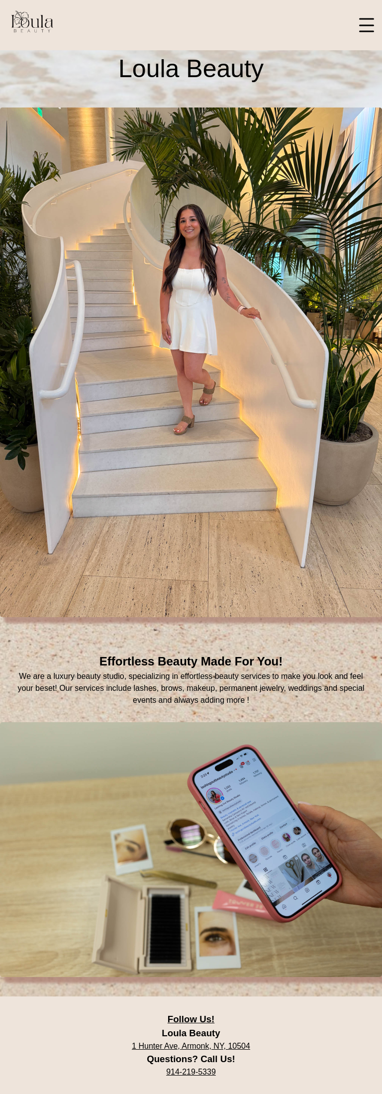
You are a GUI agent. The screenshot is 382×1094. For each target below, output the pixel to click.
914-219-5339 (191, 1072)
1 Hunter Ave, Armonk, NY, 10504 (191, 1046)
